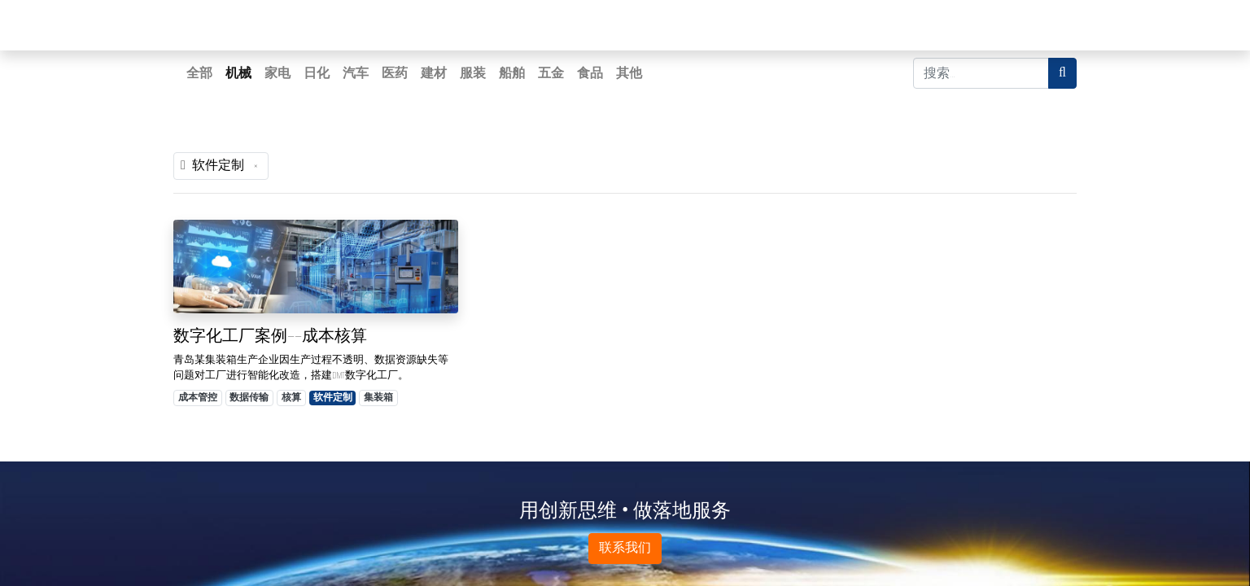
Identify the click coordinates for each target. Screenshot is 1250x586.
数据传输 (249, 397)
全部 (199, 73)
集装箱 (378, 397)
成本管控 (197, 397)
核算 (291, 397)
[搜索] (1062, 73)
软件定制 (332, 397)
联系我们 (625, 548)
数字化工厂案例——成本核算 (270, 336)
